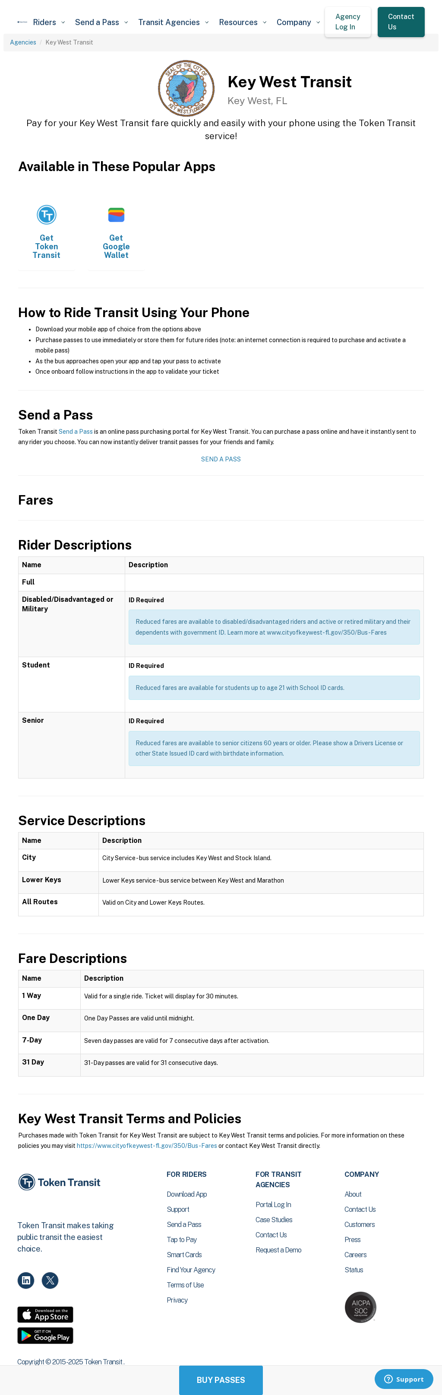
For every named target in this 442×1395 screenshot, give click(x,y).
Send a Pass (76, 431)
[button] (49, 22)
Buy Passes (221, 1380)
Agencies (23, 42)
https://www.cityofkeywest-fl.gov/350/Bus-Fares (147, 1145)
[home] (22, 22)
